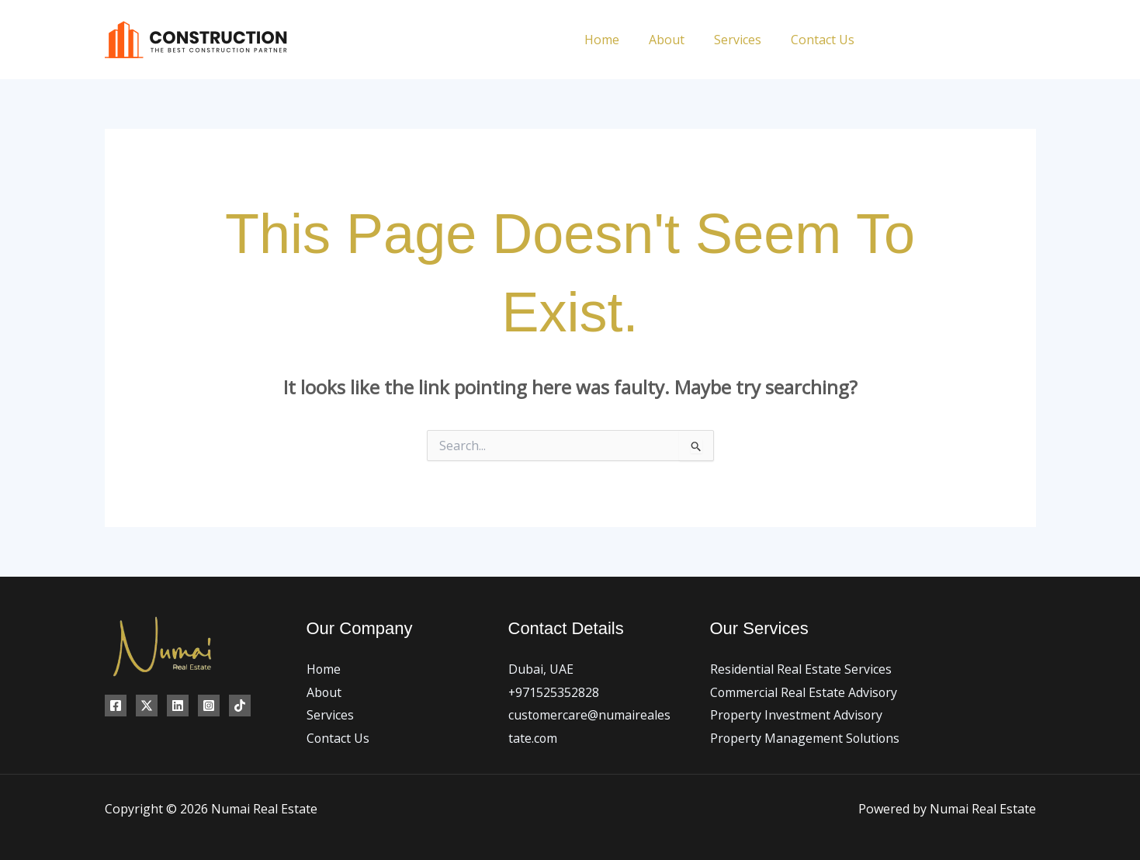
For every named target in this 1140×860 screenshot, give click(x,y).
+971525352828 (554, 692)
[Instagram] (960, 40)
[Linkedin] (995, 40)
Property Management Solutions (806, 738)
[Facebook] (890, 40)
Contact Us (825, 39)
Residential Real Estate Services (801, 669)
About (678, 39)
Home (618, 39)
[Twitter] (925, 40)
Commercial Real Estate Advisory (804, 692)
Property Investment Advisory (797, 714)
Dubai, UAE (540, 669)
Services (744, 39)
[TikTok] (1030, 40)
